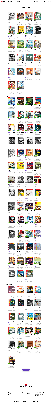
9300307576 (37, 395)
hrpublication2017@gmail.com (39, 394)
